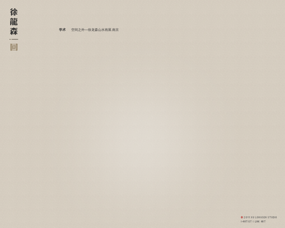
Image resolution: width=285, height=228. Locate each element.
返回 (14, 47)
